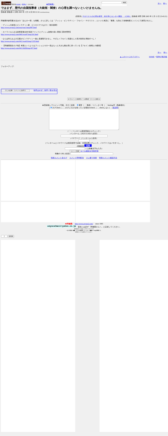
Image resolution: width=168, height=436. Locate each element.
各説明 (115, 108)
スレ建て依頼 (91, 162)
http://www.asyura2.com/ (84, 228)
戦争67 (24, 4)
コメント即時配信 (76, 162)
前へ (165, 3)
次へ (159, 3)
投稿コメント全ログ (59, 162)
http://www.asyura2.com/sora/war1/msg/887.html (19, 27)
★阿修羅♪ (50, 4)
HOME (18, 4)
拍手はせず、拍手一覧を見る (45, 90)
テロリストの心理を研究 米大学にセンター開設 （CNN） (106, 16)
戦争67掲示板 (161, 57)
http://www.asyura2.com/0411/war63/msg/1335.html (20, 41)
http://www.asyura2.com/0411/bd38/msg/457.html (19, 48)
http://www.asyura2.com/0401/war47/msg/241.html (19, 34)
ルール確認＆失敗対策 (90, 155)
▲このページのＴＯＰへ (130, 57)
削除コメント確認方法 (108, 162)
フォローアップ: (7, 66)
